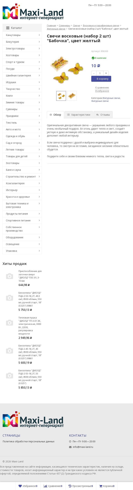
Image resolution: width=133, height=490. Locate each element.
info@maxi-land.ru (83, 447)
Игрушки (11, 82)
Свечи (76, 25)
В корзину (100, 78)
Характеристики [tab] (78, 114)
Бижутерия (12, 41)
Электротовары (15, 48)
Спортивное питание (18, 220)
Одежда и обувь (15, 136)
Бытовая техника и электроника (17, 205)
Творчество (13, 89)
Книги (9, 95)
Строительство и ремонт (21, 176)
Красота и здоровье (18, 196)
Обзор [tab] (55, 114)
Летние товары (15, 149)
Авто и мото (13, 129)
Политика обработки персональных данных (28, 441)
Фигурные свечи (56, 28)
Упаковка (11, 250)
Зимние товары (15, 102)
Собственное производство (14, 228)
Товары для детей (16, 156)
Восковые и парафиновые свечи (101, 25)
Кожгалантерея (15, 183)
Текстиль (11, 122)
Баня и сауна (13, 169)
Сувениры (64, 25)
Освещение (12, 244)
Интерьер (11, 190)
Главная (51, 25)
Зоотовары (12, 163)
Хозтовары (12, 55)
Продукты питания (17, 213)
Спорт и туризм (15, 62)
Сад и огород (13, 142)
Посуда (10, 68)
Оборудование (14, 237)
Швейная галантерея (18, 75)
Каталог (14, 28)
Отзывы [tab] (103, 114)
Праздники (12, 115)
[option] (61, 96)
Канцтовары (13, 35)
